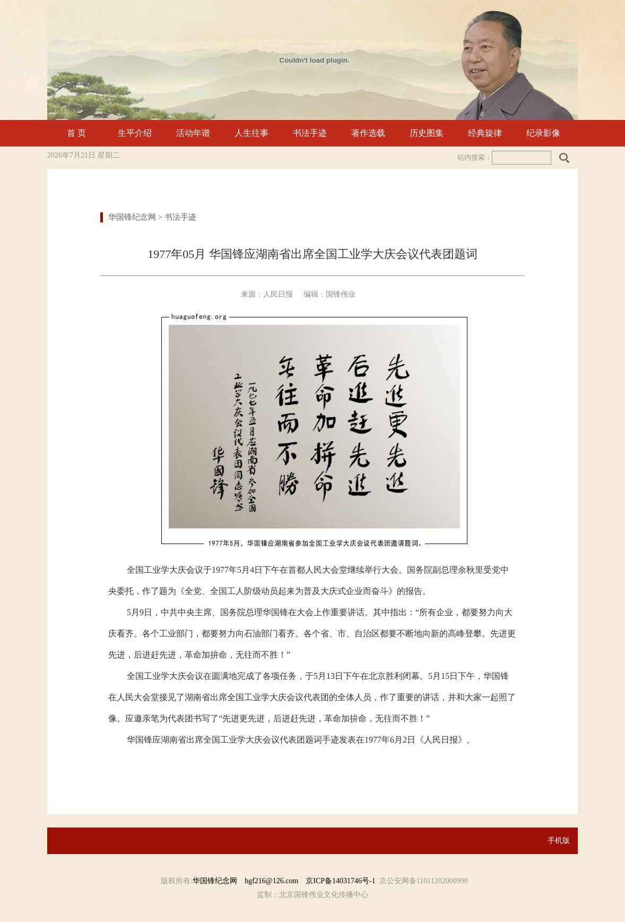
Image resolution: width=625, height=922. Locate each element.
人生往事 (251, 132)
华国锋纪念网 (132, 217)
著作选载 (368, 132)
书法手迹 (310, 132)
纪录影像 (543, 132)
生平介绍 (135, 132)
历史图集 (427, 132)
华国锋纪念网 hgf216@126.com (249, 881)
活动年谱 (193, 132)
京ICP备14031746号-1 (340, 881)
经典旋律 (485, 132)
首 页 (76, 132)
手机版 (559, 841)
